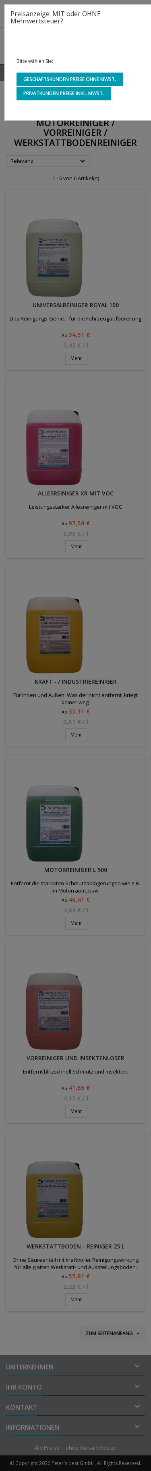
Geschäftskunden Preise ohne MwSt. (69, 79)
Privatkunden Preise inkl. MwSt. (63, 93)
